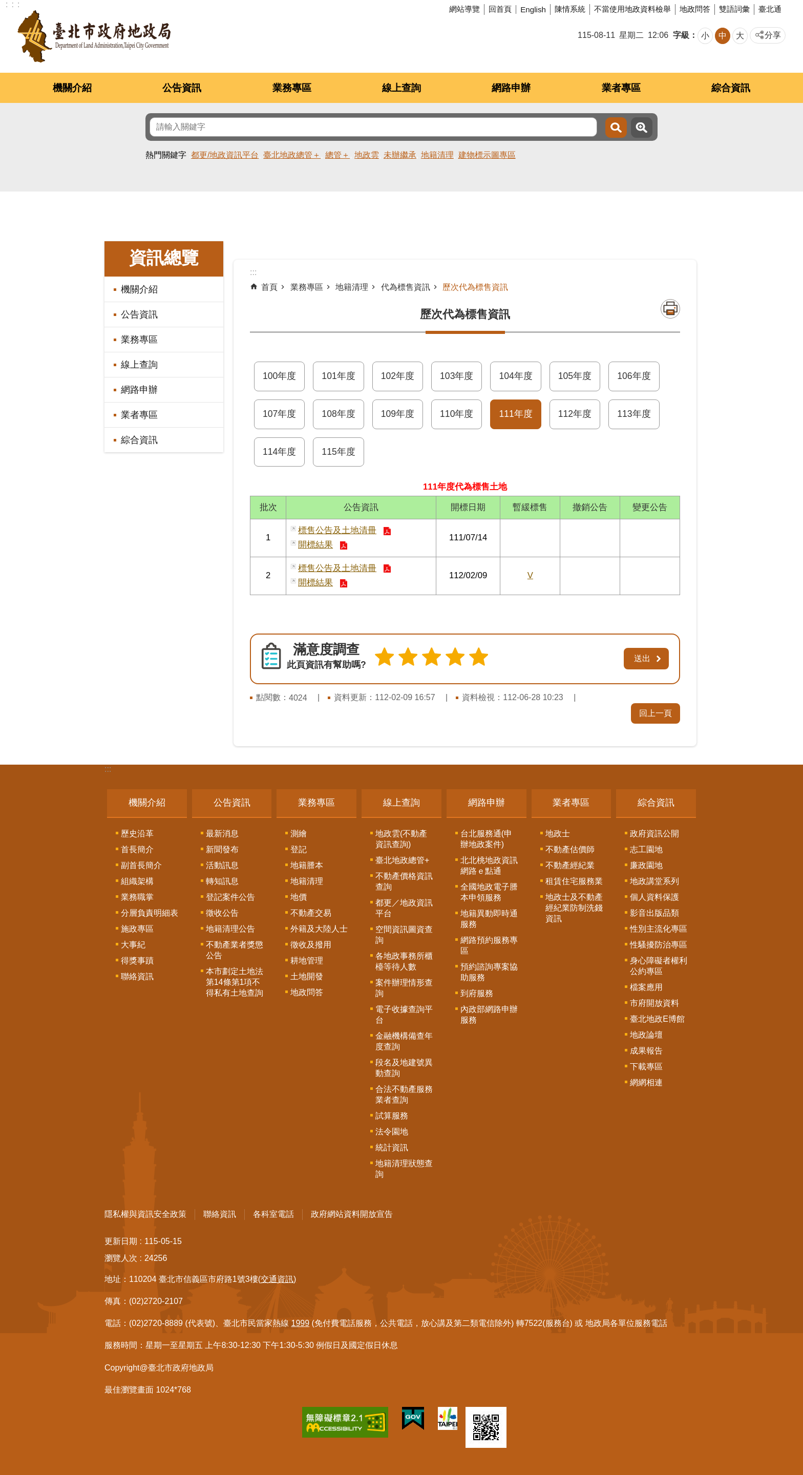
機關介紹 (72, 87)
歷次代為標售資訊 (475, 287)
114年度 (279, 452)
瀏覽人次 (120, 1256)
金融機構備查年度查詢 (404, 1039)
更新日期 (120, 1239)
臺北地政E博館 (657, 1017)
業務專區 (291, 87)
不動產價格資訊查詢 (404, 879)
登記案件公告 (230, 895)
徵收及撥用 (310, 942)
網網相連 (646, 1080)
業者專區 (621, 87)
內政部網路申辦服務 (489, 1012)
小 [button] (705, 35)
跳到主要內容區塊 (5, 5)
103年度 (456, 376)
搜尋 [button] (616, 127)
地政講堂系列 (654, 879)
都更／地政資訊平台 (404, 906)
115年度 (338, 452)
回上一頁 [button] (655, 711)
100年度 (279, 376)
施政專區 (137, 926)
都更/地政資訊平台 (225, 155)
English (533, 9)
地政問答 (695, 9)
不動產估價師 (570, 847)
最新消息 (222, 831)
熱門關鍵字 (165, 155)
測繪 (298, 831)
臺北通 (769, 9)
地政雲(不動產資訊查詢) (401, 837)
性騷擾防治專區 (658, 942)
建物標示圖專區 (487, 155)
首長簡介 (137, 847)
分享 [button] (773, 35)
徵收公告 (222, 911)
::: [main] (253, 272)
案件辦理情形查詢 (404, 986)
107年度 (279, 414)
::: (107, 767)
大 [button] (740, 35)
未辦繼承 (400, 155)
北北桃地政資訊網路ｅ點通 (489, 863)
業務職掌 (137, 895)
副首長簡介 (141, 863)
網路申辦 (511, 87)
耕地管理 (306, 958)
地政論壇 (646, 1032)
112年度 (574, 414)
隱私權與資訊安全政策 (145, 1212)
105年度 (574, 376)
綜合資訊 (730, 87)
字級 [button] (681, 35)
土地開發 (306, 974)
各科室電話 (273, 1212)
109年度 (397, 414)
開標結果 (315, 545)
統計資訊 (391, 1145)
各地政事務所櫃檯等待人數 (404, 959)
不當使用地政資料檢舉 (632, 9)
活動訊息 (222, 863)
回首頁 (500, 9)
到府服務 (476, 991)
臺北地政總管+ (402, 858)
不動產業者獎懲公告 (234, 948)
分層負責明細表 (149, 911)
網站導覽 (464, 9)
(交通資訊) (277, 1277)
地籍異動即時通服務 (489, 916)
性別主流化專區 (658, 926)
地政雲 (366, 155)
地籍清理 (437, 155)
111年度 (515, 414)
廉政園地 (646, 863)
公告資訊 (181, 87)
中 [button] (723, 35)
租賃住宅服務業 (574, 879)
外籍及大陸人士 (319, 926)
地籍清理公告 (230, 926)
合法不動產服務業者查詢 (404, 1092)
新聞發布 (222, 847)
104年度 (515, 376)
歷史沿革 (137, 831)
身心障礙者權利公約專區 (658, 964)
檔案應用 (646, 985)
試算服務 (391, 1113)
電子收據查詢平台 (404, 1012)
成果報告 (646, 1048)
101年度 (338, 376)
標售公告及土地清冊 (337, 530)
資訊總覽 (164, 257)
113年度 (633, 414)
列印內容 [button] (670, 309)
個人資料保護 (654, 895)
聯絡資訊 (137, 974)
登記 (298, 847)
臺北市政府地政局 (94, 36)
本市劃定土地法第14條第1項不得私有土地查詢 (234, 980)
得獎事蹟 (137, 958)
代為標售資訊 (405, 287)
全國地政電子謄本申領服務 (489, 890)
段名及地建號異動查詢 (404, 1066)
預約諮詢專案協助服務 (489, 970)
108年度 (338, 414)
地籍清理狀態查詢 (404, 1166)
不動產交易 (310, 911)
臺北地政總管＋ (292, 155)
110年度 (456, 414)
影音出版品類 (654, 911)
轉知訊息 (222, 879)
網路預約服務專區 (489, 943)
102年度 (397, 376)
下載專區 (646, 1064)
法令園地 (391, 1129)
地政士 (557, 831)
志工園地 (646, 847)
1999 (300, 1321)
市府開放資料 (654, 1001)
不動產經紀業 (570, 863)
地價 (298, 895)
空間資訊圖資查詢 (404, 932)
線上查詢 (401, 87)
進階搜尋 (641, 127)
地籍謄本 (306, 863)
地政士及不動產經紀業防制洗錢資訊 (574, 906)
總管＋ (337, 155)
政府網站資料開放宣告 (352, 1212)
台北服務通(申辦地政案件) (486, 837)
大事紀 (133, 942)
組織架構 (137, 879)
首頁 (269, 287)
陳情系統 (570, 9)
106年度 (633, 376)
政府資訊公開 (654, 831)
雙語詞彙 (734, 9)
